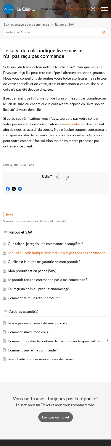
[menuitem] (93, 9)
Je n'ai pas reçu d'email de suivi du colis (37, 323)
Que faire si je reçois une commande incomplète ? (45, 243)
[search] (55, 32)
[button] (93, 9)
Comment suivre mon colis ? (29, 332)
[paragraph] (55, 111)
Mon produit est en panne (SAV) (32, 270)
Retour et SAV (64, 24)
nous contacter (73, 124)
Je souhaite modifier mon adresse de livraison (42, 359)
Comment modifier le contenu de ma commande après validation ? (58, 341)
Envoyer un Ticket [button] (55, 417)
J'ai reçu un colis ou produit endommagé (38, 288)
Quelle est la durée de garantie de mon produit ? (44, 261)
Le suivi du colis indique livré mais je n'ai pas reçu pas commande (56, 252)
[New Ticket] (55, 417)
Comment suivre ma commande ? (33, 350)
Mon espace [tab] (50, 9)
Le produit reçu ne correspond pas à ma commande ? (47, 279)
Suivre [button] (9, 214)
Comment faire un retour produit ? (34, 298)
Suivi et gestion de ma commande (26, 24)
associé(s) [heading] (23, 311)
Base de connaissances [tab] (85, 9)
